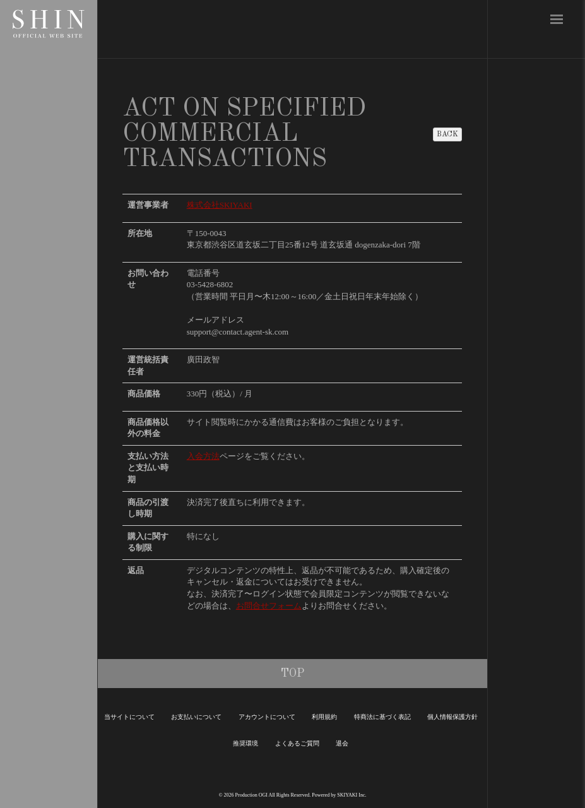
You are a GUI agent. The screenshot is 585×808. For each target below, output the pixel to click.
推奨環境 (245, 743)
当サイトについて (129, 716)
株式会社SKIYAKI (219, 205)
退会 (342, 743)
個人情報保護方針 (452, 716)
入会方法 (203, 456)
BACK (447, 134)
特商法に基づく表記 (382, 716)
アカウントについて (267, 716)
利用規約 (324, 716)
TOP (292, 673)
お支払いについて (196, 716)
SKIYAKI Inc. (351, 795)
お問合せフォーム (269, 605)
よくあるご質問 (297, 743)
